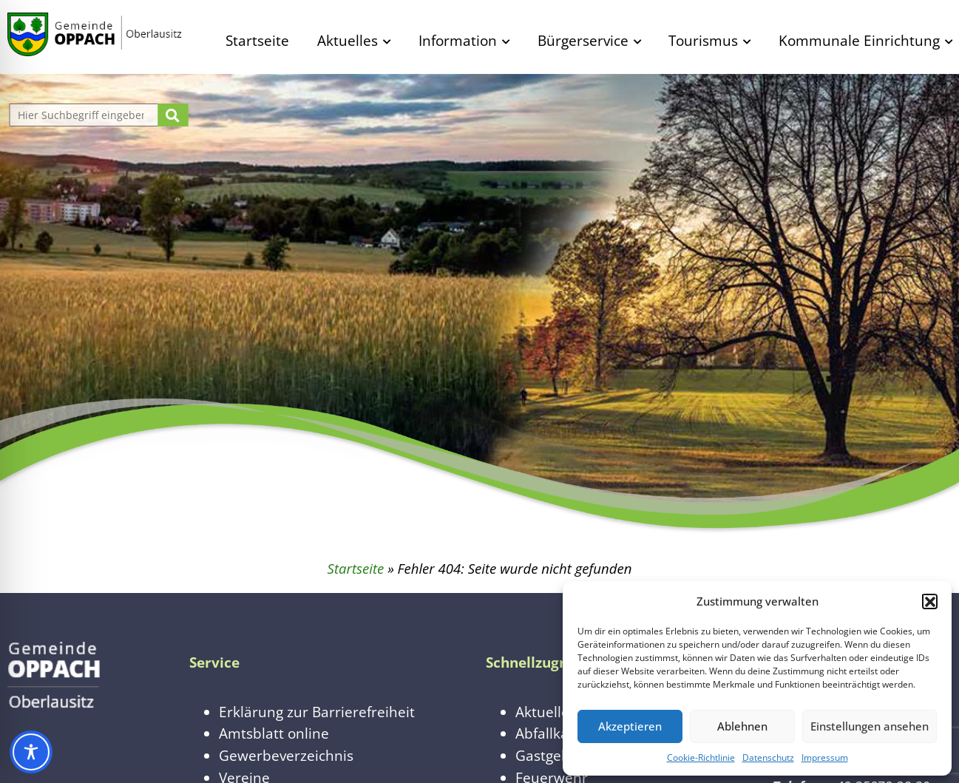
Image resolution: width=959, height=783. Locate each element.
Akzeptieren (630, 726)
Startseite (257, 40)
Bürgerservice (583, 40)
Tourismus (703, 40)
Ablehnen (742, 726)
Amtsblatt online (274, 733)
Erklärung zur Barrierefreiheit (317, 711)
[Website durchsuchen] (86, 115)
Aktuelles (347, 40)
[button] (929, 601)
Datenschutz (768, 757)
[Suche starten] (172, 115)
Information (457, 40)
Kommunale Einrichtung (859, 40)
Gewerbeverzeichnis (286, 755)
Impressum (825, 757)
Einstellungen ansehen (869, 726)
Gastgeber (549, 755)
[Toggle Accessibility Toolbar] (31, 752)
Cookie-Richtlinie (701, 757)
